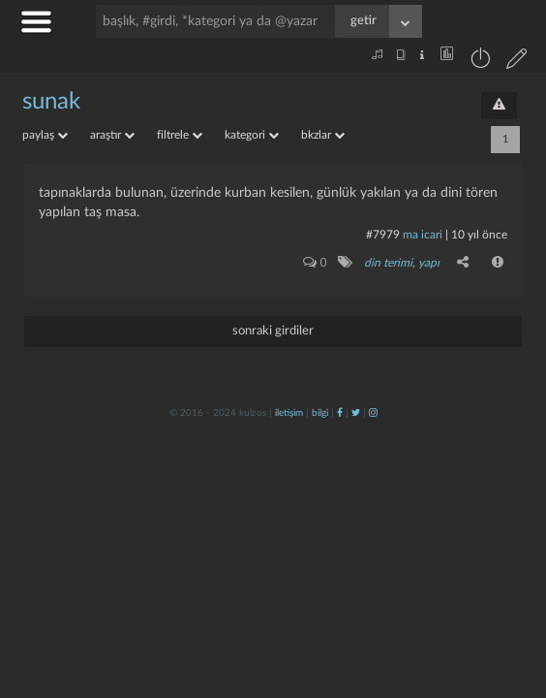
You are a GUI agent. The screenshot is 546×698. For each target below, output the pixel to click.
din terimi (388, 263)
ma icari (422, 234)
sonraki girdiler (273, 331)
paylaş (45, 135)
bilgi (320, 413)
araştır (112, 135)
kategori (252, 135)
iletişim (289, 413)
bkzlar (323, 135)
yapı (429, 263)
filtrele (179, 135)
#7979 (383, 234)
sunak (51, 101)
